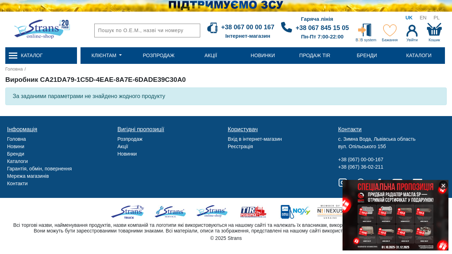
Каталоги (17, 161)
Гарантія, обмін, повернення (39, 168)
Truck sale (130, 212)
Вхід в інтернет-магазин (255, 139)
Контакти (17, 183)
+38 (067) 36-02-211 (360, 167)
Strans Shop (212, 212)
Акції (123, 146)
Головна (14, 69)
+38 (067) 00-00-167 (360, 159)
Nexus (336, 212)
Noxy (295, 212)
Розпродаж (130, 139)
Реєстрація (240, 146)
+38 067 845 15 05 (322, 27)
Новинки (127, 154)
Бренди (15, 154)
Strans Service (171, 212)
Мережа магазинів (28, 176)
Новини (15, 146)
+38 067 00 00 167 (247, 27)
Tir (254, 212)
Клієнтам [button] (104, 55)
